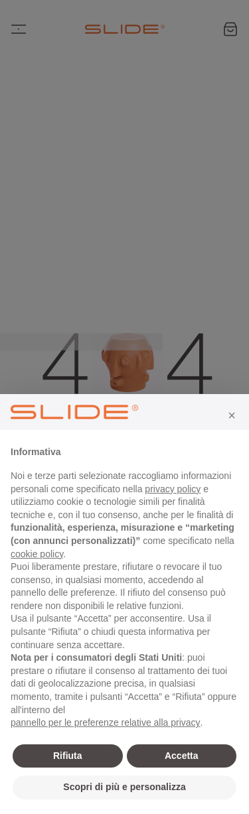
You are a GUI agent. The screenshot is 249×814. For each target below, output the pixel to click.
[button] (231, 415)
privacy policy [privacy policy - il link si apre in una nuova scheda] (173, 489)
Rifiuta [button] (67, 755)
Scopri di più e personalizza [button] (124, 786)
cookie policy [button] (37, 554)
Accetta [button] (182, 755)
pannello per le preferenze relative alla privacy (106, 722)
